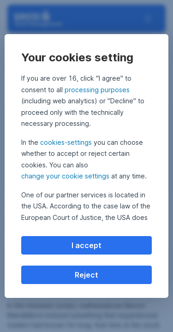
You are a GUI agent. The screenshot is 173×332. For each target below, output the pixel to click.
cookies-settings (66, 142)
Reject (86, 274)
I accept (86, 245)
